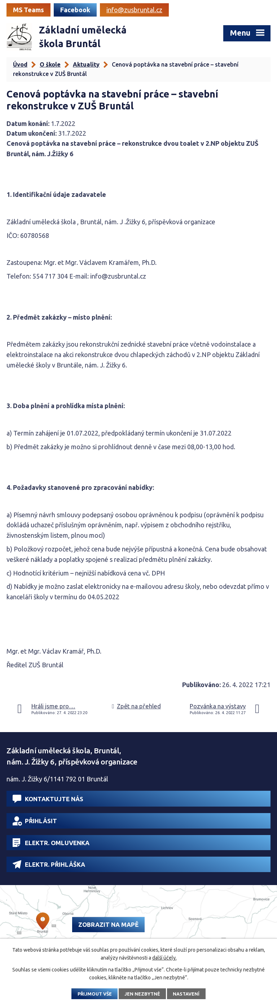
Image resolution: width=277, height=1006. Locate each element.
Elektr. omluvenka (51, 842)
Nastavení (186, 993)
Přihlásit (35, 821)
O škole (50, 64)
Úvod (20, 64)
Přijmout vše (95, 993)
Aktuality (86, 64)
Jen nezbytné (142, 993)
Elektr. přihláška (49, 864)
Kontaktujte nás (48, 799)
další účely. (164, 958)
